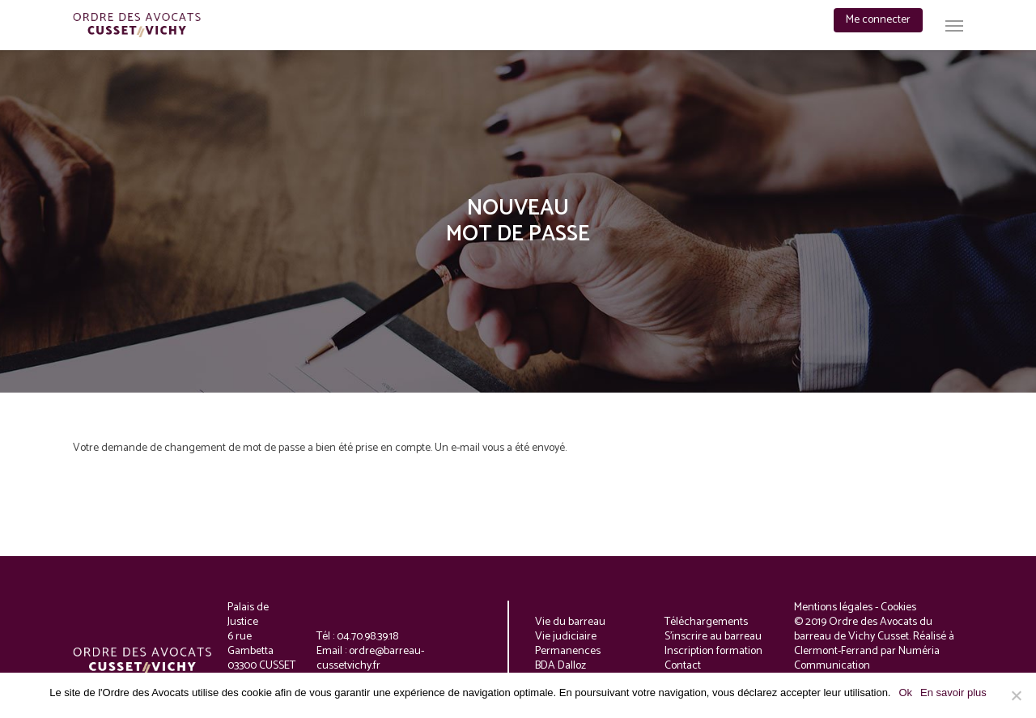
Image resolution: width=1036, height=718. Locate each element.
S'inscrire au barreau (713, 636)
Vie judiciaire (566, 636)
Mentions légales (833, 607)
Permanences (568, 651)
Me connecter (878, 20)
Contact (682, 665)
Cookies (898, 607)
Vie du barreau (570, 622)
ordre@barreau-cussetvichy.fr (370, 658)
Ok (905, 692)
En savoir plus (953, 692)
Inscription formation (713, 651)
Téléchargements (706, 622)
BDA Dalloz (560, 665)
